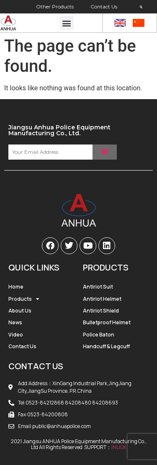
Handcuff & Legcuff (106, 346)
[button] (141, 7)
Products (23, 299)
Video (15, 334)
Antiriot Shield (101, 310)
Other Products (55, 6)
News (15, 322)
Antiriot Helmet (102, 298)
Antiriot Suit (98, 286)
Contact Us (103, 6)
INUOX (118, 447)
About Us (19, 310)
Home (15, 286)
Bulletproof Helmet (107, 322)
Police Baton (98, 334)
